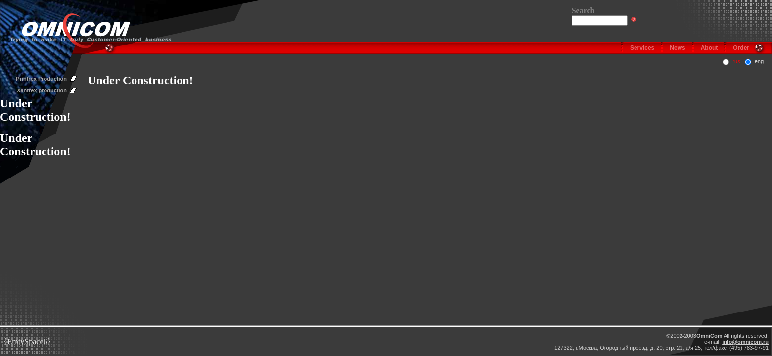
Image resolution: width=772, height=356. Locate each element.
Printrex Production (41, 79)
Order (741, 47)
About (709, 47)
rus (736, 61)
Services (642, 47)
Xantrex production (42, 90)
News (677, 47)
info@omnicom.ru (745, 342)
